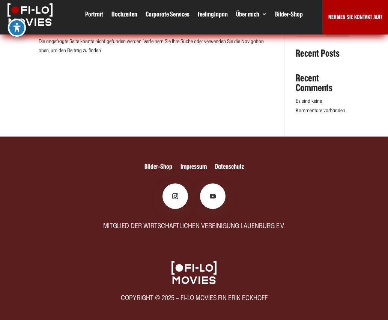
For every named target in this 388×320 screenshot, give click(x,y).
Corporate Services (167, 15)
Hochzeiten (124, 15)
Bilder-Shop (289, 15)
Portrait (94, 15)
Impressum (193, 167)
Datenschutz (229, 167)
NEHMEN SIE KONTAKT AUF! (355, 17)
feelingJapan (213, 15)
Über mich (247, 15)
